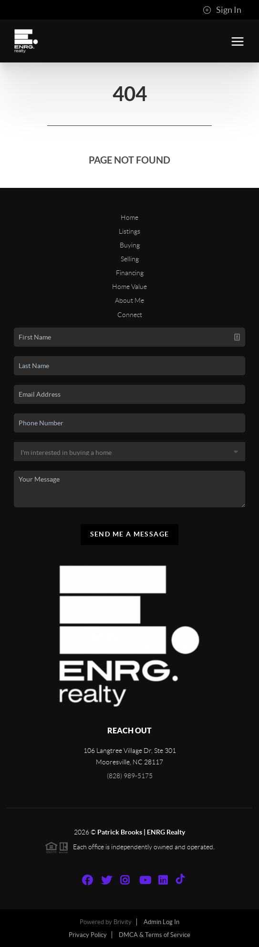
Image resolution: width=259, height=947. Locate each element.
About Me (129, 300)
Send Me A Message (129, 534)
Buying (130, 245)
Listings (129, 231)
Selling (130, 259)
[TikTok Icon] (182, 880)
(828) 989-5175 (130, 776)
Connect (129, 315)
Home (129, 217)
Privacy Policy (88, 934)
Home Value (129, 286)
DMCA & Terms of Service (154, 934)
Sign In (222, 10)
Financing (130, 273)
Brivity (123, 922)
